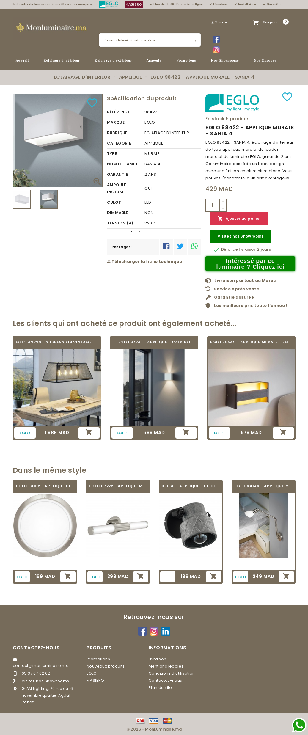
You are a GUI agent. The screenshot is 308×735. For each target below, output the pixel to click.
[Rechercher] (150, 40)
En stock (214, 119)
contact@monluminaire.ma (41, 665)
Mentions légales (166, 666)
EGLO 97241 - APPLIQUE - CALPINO (154, 342)
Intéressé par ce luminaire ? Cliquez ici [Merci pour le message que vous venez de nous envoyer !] (250, 263)
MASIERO (95, 680)
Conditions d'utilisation (172, 673)
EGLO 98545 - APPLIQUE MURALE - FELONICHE (251, 342)
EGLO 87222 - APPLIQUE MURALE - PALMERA (118, 486)
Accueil (22, 61)
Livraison (157, 659)
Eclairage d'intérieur (62, 61)
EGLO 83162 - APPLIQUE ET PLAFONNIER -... (45, 486)
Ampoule (154, 61)
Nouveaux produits (106, 666)
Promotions (186, 61)
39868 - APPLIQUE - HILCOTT (191, 486)
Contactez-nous (36, 648)
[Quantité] (212, 205)
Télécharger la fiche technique (144, 261)
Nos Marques (265, 61)
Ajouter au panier (239, 219)
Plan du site (160, 687)
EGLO (92, 673)
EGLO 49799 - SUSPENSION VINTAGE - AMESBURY (57, 342)
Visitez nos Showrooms (240, 236)
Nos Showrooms (225, 61)
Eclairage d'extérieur (113, 61)
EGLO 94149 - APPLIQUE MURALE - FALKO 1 (264, 486)
